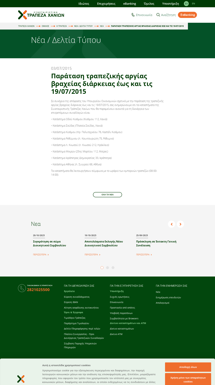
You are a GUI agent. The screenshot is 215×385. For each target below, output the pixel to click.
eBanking (129, 3)
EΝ (193, 3)
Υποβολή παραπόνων (121, 313)
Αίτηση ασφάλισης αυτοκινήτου (81, 307)
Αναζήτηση (168, 14)
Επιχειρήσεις (106, 3)
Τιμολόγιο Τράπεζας (74, 317)
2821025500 (38, 289)
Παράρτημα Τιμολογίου (76, 323)
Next (180, 224)
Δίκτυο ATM (116, 334)
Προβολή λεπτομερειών (191, 378)
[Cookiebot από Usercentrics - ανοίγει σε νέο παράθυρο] (21, 378)
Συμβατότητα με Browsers (124, 318)
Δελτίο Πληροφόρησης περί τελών (82, 328)
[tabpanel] (55, 243)
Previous (172, 224)
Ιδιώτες (83, 3)
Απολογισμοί (162, 302)
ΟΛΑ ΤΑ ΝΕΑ (108, 194)
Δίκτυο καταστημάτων (122, 328)
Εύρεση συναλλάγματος (77, 296)
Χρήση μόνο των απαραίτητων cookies (188, 355)
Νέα (158, 291)
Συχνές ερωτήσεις (119, 296)
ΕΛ (186, 3)
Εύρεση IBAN (71, 302)
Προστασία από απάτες (122, 307)
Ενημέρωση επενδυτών (168, 297)
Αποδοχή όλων (188, 343)
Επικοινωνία (144, 14)
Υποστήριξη (170, 3)
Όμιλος (149, 3)
